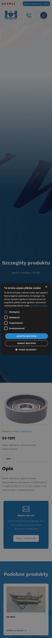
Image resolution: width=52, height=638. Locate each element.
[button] (26, 349)
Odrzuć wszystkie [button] (26, 343)
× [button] (46, 287)
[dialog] (26, 319)
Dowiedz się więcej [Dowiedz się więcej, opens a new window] (39, 305)
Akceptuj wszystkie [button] (26, 336)
